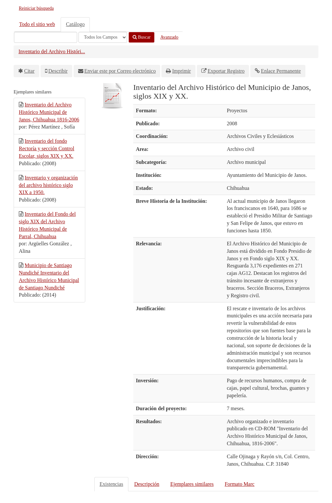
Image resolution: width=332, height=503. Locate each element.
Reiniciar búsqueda (36, 8)
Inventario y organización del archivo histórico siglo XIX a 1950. (48, 185)
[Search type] (102, 37)
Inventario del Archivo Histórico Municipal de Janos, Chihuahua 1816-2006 (49, 112)
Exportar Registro (226, 71)
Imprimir (181, 71)
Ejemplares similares (192, 484)
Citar (29, 71)
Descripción (146, 484)
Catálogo (75, 24)
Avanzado (169, 37)
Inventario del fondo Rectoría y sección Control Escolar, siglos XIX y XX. (46, 148)
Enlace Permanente (281, 71)
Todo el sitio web (37, 24)
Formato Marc (240, 484)
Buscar (141, 37)
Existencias (111, 484)
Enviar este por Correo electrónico (120, 71)
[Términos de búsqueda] (45, 37)
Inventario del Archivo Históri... (51, 51)
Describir (58, 71)
